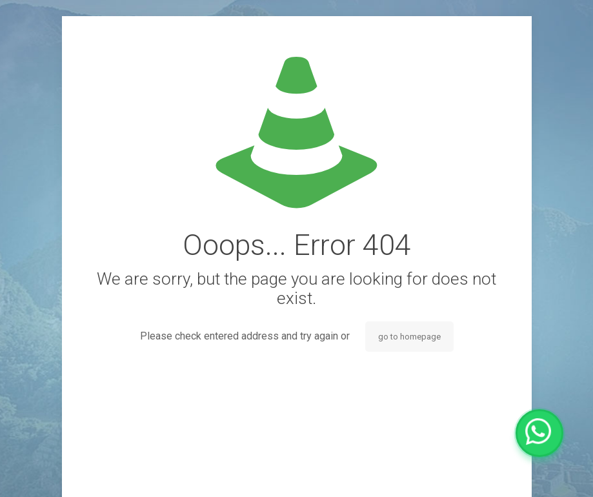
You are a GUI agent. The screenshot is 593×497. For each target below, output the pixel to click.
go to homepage (409, 336)
